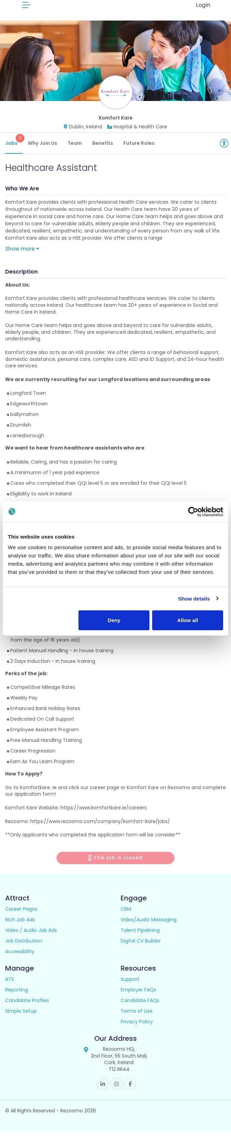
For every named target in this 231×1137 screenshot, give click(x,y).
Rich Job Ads (20, 924)
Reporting (16, 994)
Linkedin (103, 1089)
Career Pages (21, 914)
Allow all (187, 620)
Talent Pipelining (140, 935)
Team (75, 148)
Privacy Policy (137, 1026)
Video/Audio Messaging (149, 924)
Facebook (130, 1089)
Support (130, 984)
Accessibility (19, 956)
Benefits (102, 148)
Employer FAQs (138, 994)
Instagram (116, 1089)
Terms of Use (137, 1016)
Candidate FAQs (140, 1005)
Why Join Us (42, 148)
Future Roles (139, 148)
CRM (126, 914)
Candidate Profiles (27, 1005)
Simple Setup (21, 1016)
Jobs (14, 145)
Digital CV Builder (141, 946)
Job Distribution (23, 946)
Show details (194, 598)
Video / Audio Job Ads (31, 935)
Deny (114, 620)
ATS (9, 984)
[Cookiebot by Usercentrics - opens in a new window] (193, 511)
